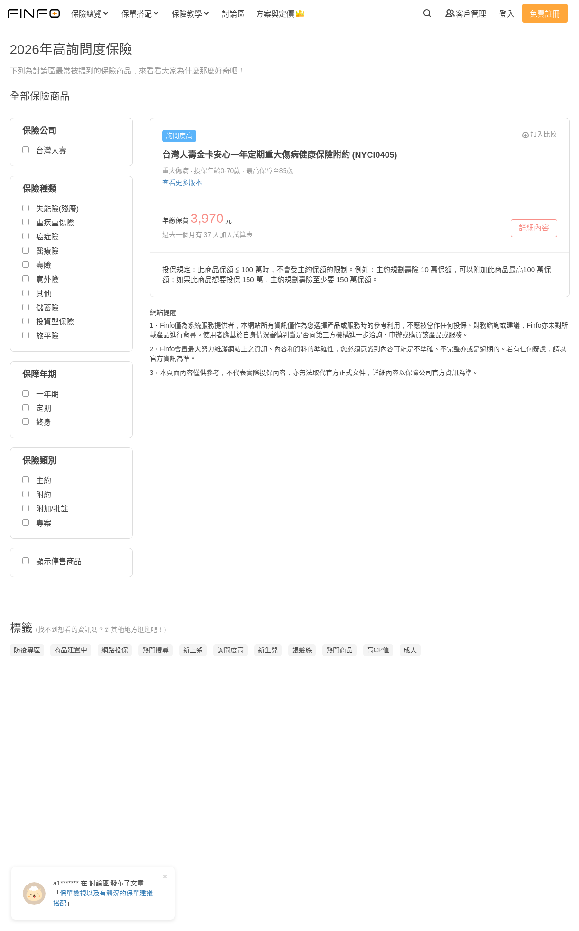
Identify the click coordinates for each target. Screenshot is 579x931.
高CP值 (378, 650)
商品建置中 (70, 650)
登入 (507, 14)
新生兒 (268, 650)
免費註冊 (545, 14)
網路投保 (114, 650)
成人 (410, 650)
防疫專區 (27, 650)
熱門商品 (339, 650)
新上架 (193, 650)
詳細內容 (527, 231)
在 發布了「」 (103, 893)
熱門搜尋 (155, 650)
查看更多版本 (182, 182)
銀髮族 (302, 650)
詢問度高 (179, 135)
